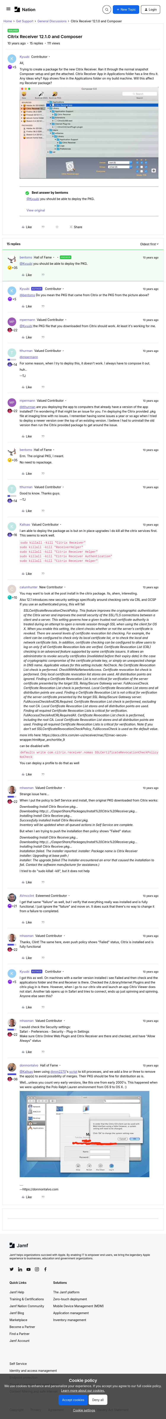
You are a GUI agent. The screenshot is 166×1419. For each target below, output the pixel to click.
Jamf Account (19, 1341)
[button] (8, 10)
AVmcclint (27, 895)
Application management (71, 1313)
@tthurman (27, 407)
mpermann (27, 320)
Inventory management (69, 1320)
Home (7, 21)
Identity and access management (33, 1370)
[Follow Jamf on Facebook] (45, 1269)
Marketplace (18, 1320)
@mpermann (29, 357)
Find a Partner (20, 1334)
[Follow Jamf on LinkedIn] (20, 1269)
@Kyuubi (33, 199)
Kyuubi (24, 57)
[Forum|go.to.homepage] (24, 9)
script (73, 1071)
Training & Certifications (27, 1299)
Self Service (18, 1363)
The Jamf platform (66, 1292)
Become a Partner (22, 1327)
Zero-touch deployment (70, 1299)
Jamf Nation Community (27, 1306)
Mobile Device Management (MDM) (78, 1306)
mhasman (27, 788)
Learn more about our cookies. (83, 1390)
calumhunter (29, 587)
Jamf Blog (17, 1313)
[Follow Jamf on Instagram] (37, 1269)
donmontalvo (29, 1065)
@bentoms (27, 295)
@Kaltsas (26, 1071)
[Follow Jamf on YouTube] (28, 1269)
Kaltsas (25, 524)
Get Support (24, 21)
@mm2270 (58, 1071)
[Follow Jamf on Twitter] (12, 1269)
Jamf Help (17, 1292)
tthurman (26, 351)
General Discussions (52, 21)
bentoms (26, 257)
